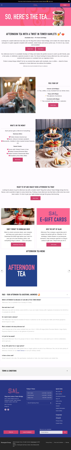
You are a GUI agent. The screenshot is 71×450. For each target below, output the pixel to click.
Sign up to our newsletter (45, 429)
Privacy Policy (59, 420)
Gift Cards (53, 244)
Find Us (12, 432)
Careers (58, 405)
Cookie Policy (59, 423)
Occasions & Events (60, 396)
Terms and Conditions (58, 418)
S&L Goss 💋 (59, 391)
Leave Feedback (30, 432)
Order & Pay (59, 401)
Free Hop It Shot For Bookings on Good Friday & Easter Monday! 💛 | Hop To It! (35, 1)
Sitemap (67, 442)
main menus (21, 350)
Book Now (30, 48)
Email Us (7, 406)
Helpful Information (60, 408)
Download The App (18, 244)
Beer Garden (59, 393)
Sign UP (58, 398)
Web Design (33, 442)
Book (65, 5)
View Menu (40, 48)
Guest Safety (59, 410)
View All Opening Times (33, 402)
